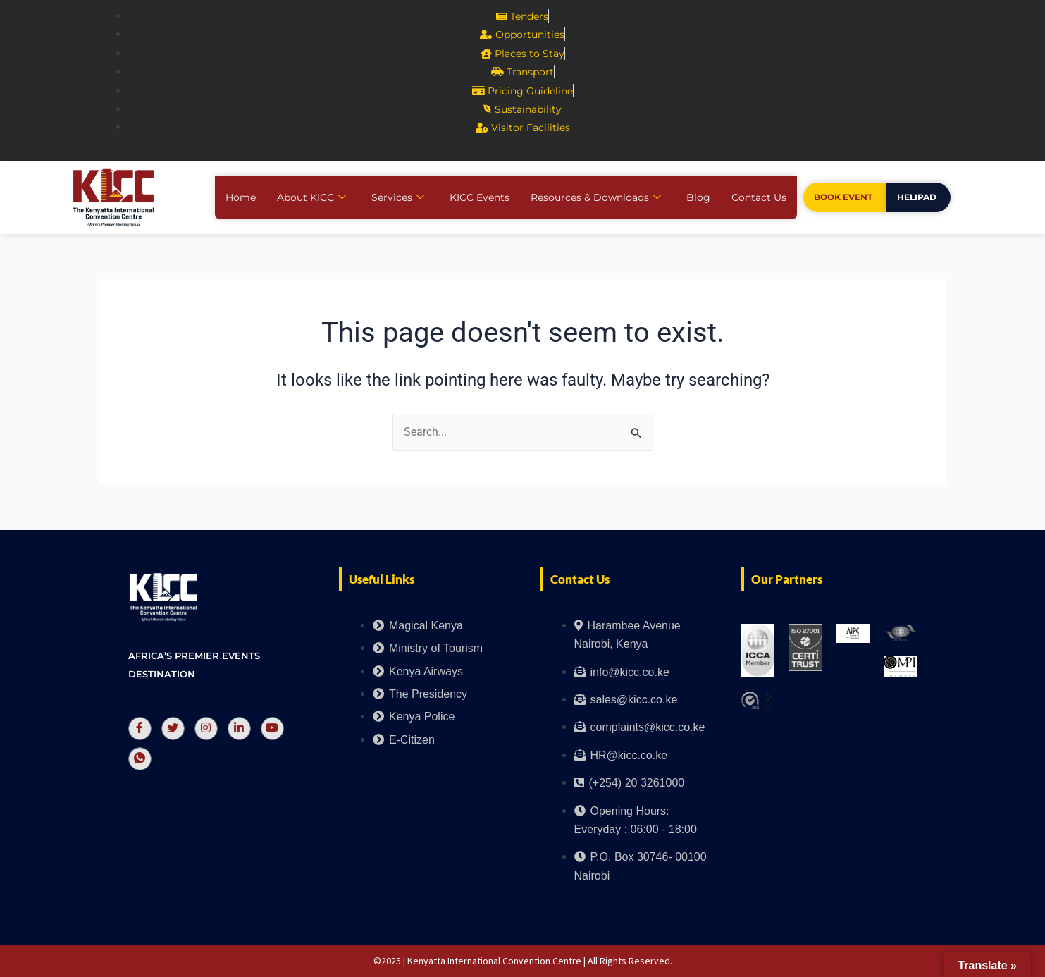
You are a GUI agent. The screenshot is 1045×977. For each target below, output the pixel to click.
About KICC (311, 197)
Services (397, 197)
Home (240, 197)
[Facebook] (140, 728)
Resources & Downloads (596, 197)
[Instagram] (206, 728)
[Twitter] (173, 728)
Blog (698, 197)
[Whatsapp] (140, 758)
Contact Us (758, 197)
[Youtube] (272, 728)
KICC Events (479, 197)
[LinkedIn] (239, 728)
